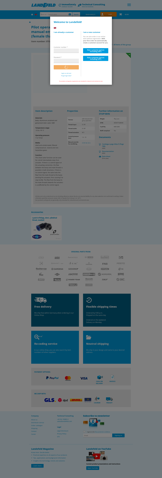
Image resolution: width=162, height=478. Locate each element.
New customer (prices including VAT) (95, 58)
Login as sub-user (66, 73)
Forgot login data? (66, 75)
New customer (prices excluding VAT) (95, 51)
